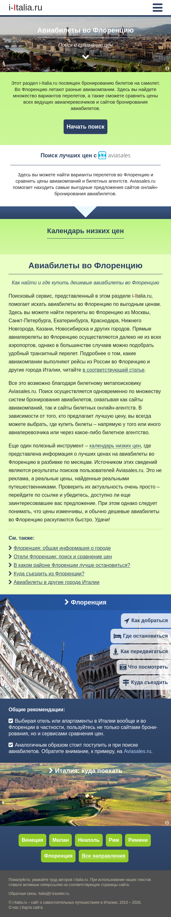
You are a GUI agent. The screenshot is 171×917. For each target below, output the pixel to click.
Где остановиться (141, 636)
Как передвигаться (140, 651)
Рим (114, 840)
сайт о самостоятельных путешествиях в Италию (74, 902)
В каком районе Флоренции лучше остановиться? (72, 565)
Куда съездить (145, 682)
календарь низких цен (115, 445)
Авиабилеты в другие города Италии (56, 582)
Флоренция (85, 602)
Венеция (32, 840)
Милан (60, 840)
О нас (14, 907)
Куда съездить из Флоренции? (49, 573)
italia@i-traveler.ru (53, 893)
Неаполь (89, 840)
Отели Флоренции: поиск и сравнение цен (63, 556)
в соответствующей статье (114, 370)
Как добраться (146, 620)
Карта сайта (32, 907)
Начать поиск (86, 127)
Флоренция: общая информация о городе (62, 548)
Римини (138, 840)
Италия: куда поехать (86, 770)
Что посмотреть (144, 667)
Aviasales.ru (142, 181)
